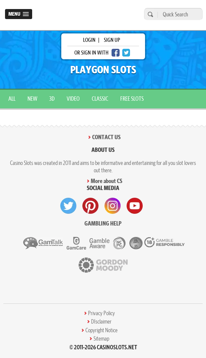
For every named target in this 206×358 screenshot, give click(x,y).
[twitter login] (126, 53)
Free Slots (132, 98)
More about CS (106, 180)
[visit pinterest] (90, 206)
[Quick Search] (178, 14)
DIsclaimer (101, 321)
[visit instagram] (113, 206)
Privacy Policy (101, 313)
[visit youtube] (135, 206)
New (32, 98)
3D (52, 98)
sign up (112, 39)
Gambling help (103, 223)
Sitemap (101, 338)
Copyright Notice (101, 330)
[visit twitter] (68, 206)
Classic (100, 98)
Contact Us (106, 137)
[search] (149, 14)
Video (73, 98)
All (11, 98)
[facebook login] (116, 53)
